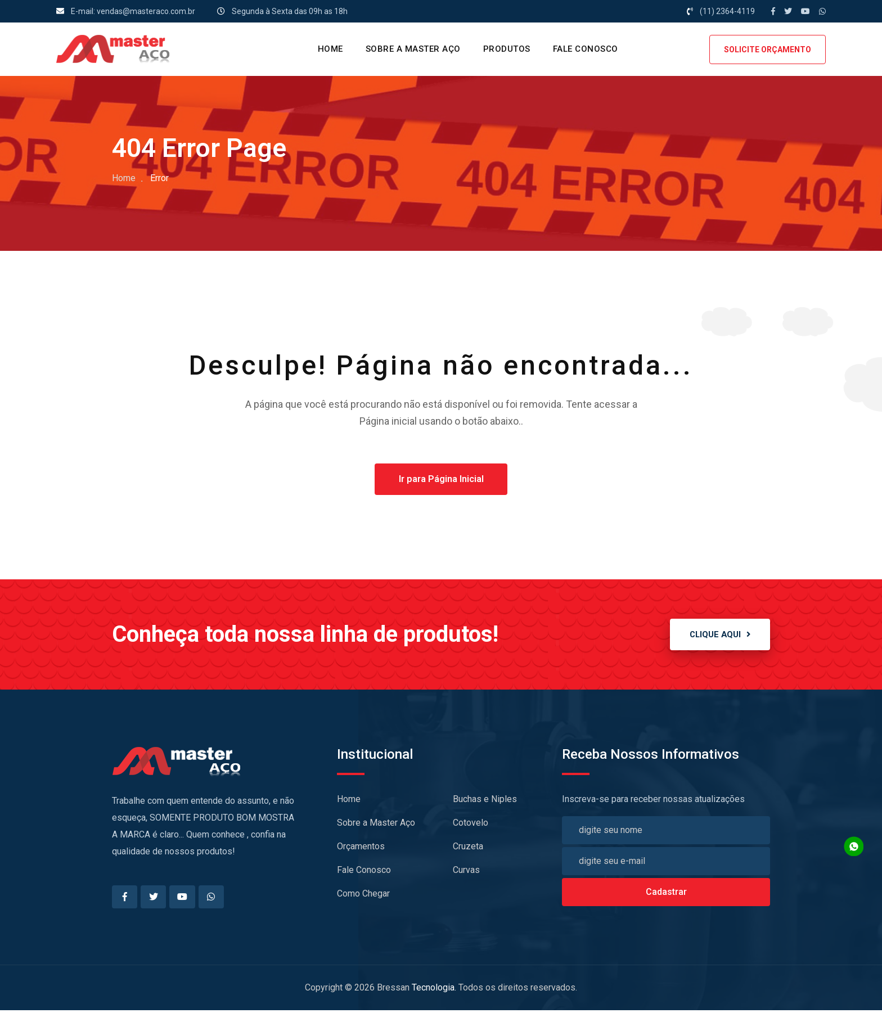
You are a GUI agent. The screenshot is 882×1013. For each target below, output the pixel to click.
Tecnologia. (434, 990)
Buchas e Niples (485, 801)
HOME (330, 49)
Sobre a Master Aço (413, 49)
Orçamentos (361, 848)
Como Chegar (363, 895)
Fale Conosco (585, 49)
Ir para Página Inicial (441, 479)
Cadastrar (666, 894)
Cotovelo (470, 825)
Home (124, 178)
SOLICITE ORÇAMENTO (767, 49)
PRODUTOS (506, 49)
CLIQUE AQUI (716, 636)
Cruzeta (468, 848)
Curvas (466, 872)
